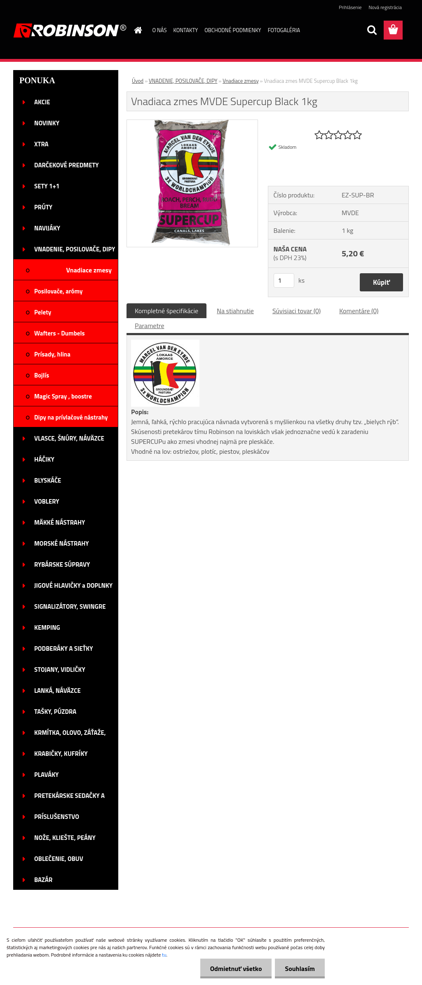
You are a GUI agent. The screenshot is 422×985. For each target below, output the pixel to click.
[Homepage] (136, 30)
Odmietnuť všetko (235, 968)
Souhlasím (299, 968)
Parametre (149, 326)
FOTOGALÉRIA (284, 30)
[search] (371, 30)
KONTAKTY (185, 30)
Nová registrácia (385, 7)
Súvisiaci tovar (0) (296, 311)
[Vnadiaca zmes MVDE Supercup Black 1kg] (192, 123)
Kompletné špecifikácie (166, 311)
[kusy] (284, 280)
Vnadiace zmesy (241, 81)
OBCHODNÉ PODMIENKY (232, 30)
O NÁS (159, 30)
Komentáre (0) (358, 311)
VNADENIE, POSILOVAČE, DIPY (183, 81)
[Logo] (70, 30)
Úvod (137, 81)
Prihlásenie (350, 7)
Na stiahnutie (235, 311)
